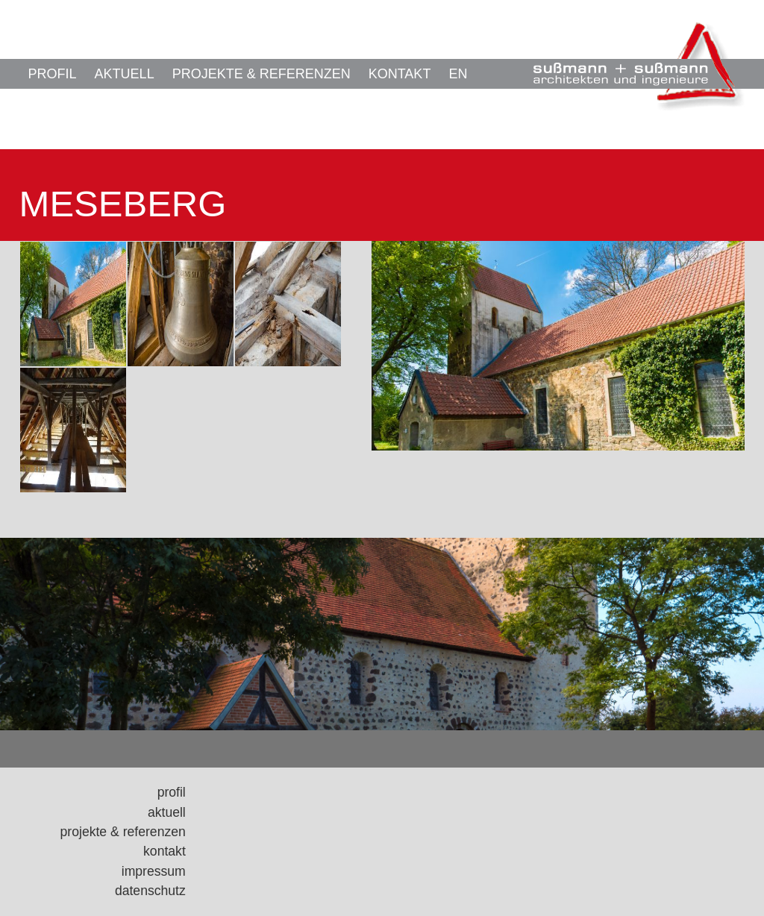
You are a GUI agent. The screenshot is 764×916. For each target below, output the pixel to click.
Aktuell (124, 73)
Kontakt (400, 73)
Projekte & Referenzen (261, 73)
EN (457, 73)
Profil (52, 73)
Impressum (154, 871)
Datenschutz (150, 890)
